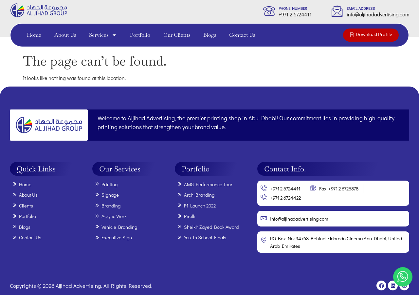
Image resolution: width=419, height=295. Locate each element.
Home (34, 34)
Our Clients (176, 34)
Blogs (209, 34)
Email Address (361, 8)
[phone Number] (269, 11)
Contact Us (242, 34)
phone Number (293, 8)
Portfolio (140, 34)
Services (103, 35)
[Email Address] (337, 11)
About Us (65, 34)
